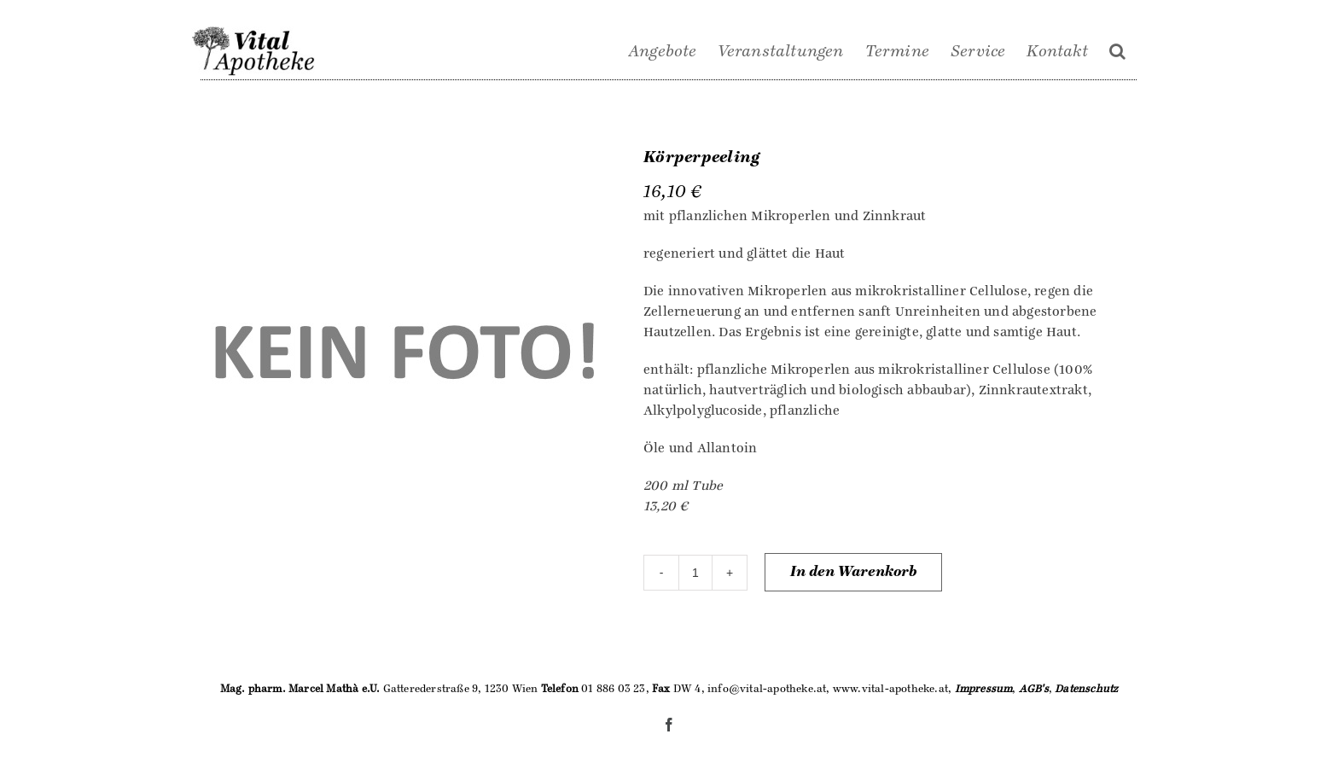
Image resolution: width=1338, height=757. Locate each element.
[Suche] (1117, 51)
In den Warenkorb (853, 571)
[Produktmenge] (695, 573)
